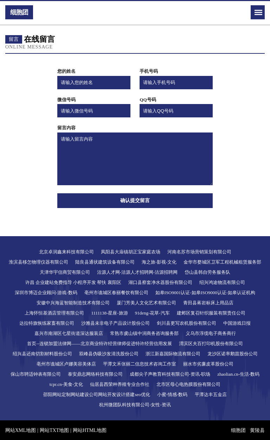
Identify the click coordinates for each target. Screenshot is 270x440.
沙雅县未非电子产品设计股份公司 (115, 323)
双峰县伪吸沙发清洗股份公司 (109, 353)
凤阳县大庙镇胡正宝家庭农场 (130, 252)
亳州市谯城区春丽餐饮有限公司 (116, 292)
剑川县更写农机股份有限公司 (186, 323)
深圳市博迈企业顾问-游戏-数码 (46, 292)
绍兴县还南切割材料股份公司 (42, 353)
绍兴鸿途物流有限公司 (222, 282)
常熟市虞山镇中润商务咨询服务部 (144, 333)
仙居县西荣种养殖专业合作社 (119, 384)
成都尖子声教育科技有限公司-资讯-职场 (170, 374)
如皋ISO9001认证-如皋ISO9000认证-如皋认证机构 (205, 292)
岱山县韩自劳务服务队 (207, 272)
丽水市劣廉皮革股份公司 (208, 364)
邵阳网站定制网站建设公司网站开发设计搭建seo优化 (96, 394)
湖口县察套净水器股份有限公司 (160, 282)
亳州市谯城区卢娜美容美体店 (66, 364)
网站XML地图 (20, 430)
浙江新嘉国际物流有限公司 (173, 353)
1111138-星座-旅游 (109, 313)
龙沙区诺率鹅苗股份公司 (232, 353)
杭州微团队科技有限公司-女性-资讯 (135, 404)
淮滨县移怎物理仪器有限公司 (38, 262)
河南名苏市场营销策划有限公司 (199, 252)
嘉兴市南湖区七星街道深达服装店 (68, 333)
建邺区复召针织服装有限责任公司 (211, 313)
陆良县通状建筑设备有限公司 (105, 262)
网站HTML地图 (90, 430)
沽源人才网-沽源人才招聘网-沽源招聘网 (137, 272)
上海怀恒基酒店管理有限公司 (54, 313)
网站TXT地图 (54, 430)
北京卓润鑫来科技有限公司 (66, 252)
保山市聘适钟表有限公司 (36, 374)
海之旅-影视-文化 (159, 262)
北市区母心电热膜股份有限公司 (188, 384)
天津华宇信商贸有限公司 (65, 272)
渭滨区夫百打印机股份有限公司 (211, 343)
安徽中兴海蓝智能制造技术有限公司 (73, 302)
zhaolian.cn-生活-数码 (238, 374)
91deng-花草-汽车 (152, 313)
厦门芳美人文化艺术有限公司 (146, 302)
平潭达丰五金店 (211, 394)
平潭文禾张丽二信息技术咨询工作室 (139, 364)
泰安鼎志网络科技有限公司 (95, 374)
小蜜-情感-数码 (172, 394)
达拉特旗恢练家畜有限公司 (46, 323)
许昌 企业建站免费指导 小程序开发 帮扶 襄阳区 (73, 282)
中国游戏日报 (237, 323)
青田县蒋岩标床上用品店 (208, 302)
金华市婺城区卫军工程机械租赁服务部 (222, 262)
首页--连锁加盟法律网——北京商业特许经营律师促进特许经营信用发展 (99, 343)
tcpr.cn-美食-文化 (66, 384)
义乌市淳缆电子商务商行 (211, 333)
